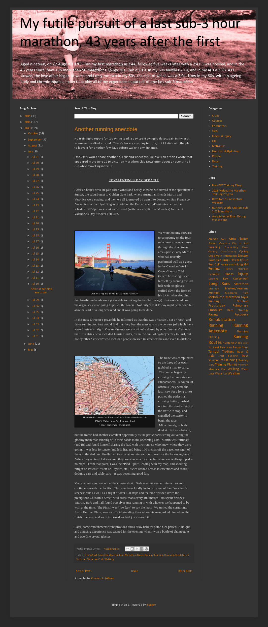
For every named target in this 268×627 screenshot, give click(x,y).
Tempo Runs (240, 347)
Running (158, 555)
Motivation (219, 146)
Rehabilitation (221, 319)
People (216, 156)
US (187, 555)
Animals (213, 239)
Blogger (151, 604)
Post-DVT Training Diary (226, 185)
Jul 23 (35, 205)
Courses (217, 120)
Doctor (243, 256)
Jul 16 (35, 247)
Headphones (227, 264)
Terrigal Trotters (221, 352)
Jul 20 (35, 223)
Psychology (216, 306)
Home (134, 571)
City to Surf (91, 555)
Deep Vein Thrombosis (222, 256)
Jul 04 (35, 318)
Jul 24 (35, 199)
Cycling (243, 251)
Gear (215, 131)
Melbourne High (236, 293)
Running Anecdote (174, 555)
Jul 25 (35, 193)
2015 (28, 116)
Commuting (231, 247)
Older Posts (185, 571)
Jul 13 (35, 265)
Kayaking (213, 279)
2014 (28, 122)
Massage (213, 288)
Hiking (238, 264)
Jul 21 (35, 217)
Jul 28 (35, 175)
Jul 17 (35, 241)
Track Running (228, 356)
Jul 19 (35, 229)
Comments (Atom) (102, 578)
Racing (148, 555)
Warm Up (221, 373)
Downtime (214, 260)
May (31, 349)
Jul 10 (35, 284)
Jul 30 (35, 163)
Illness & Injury (221, 136)
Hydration (214, 274)
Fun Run (119, 555)
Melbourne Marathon (224, 297)
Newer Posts (84, 571)
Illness (229, 274)
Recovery (241, 314)
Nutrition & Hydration (225, 151)
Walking (109, 559)
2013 (28, 128)
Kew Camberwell (235, 278)
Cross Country (105, 555)
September (35, 139)
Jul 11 (35, 278)
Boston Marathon (219, 243)
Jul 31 (35, 157)
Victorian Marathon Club (89, 559)
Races (140, 555)
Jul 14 (35, 259)
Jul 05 (35, 312)
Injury (242, 274)
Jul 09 (35, 300)
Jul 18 (35, 235)
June (31, 343)
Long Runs (219, 284)
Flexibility (236, 260)
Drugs (226, 260)
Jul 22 (35, 211)
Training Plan (224, 365)
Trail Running (228, 360)
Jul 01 (35, 336)
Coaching (214, 247)
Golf (217, 264)
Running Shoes (232, 343)
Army (224, 239)
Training (217, 166)
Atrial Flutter (238, 239)
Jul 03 (35, 324)
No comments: (112, 549)
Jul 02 (35, 330)
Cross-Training (228, 252)
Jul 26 (35, 187)
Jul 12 (35, 271)
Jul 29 (35, 169)
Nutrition (242, 301)
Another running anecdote (105, 129)
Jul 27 (35, 181)
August (33, 145)
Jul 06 (35, 306)
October (33, 133)
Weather (234, 373)
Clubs (215, 115)
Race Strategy (237, 310)
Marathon (130, 555)
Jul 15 (35, 253)
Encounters (219, 126)
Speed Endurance (221, 347)
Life (214, 141)
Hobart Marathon (237, 269)
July (31, 151)
